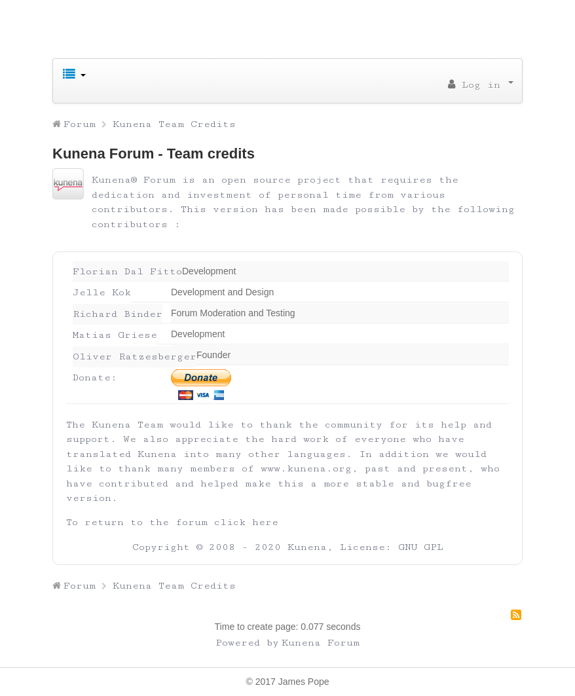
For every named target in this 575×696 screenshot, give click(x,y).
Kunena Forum (321, 642)
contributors (130, 224)
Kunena (307, 547)
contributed (133, 483)
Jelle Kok (102, 292)
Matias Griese (115, 334)
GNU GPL (420, 547)
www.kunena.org (306, 468)
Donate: (95, 377)
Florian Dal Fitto (127, 271)
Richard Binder (117, 314)
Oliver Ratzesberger (134, 356)
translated (98, 454)
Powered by (247, 642)
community (353, 424)
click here (246, 522)
